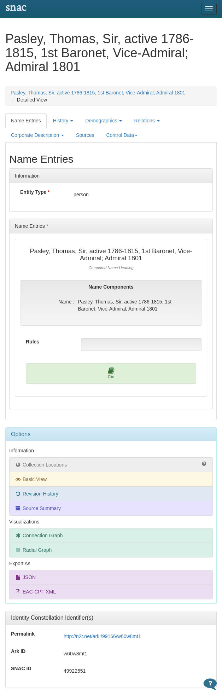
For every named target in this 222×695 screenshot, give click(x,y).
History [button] (63, 120)
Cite (111, 373)
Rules (32, 341)
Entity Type (35, 192)
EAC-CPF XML (35, 592)
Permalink (23, 634)
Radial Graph (33, 550)
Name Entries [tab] (26, 120)
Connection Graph (39, 535)
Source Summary (38, 508)
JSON (25, 577)
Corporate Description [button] (37, 135)
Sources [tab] (85, 135)
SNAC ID (21, 668)
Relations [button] (146, 120)
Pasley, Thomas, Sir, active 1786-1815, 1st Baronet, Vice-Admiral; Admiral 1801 (98, 92)
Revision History (36, 494)
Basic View (31, 479)
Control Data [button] (122, 135)
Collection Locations (111, 464)
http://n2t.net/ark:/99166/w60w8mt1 (102, 636)
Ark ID (18, 651)
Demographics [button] (103, 120)
